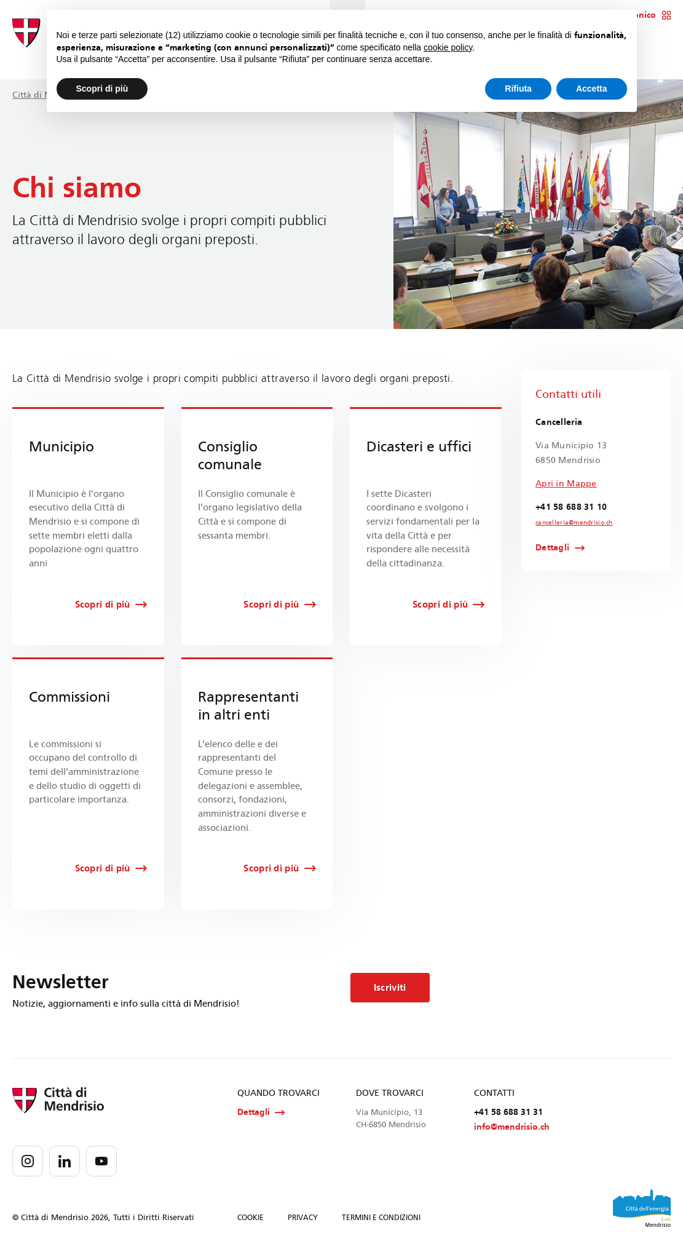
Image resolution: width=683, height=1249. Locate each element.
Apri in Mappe (566, 483)
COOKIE (250, 1217)
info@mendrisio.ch (512, 1127)
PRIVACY (303, 1217)
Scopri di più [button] (102, 88)
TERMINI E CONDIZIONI (381, 1217)
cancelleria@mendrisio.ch (574, 522)
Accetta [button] (591, 88)
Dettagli (552, 548)
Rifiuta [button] (518, 88)
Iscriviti (390, 987)
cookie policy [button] (448, 47)
